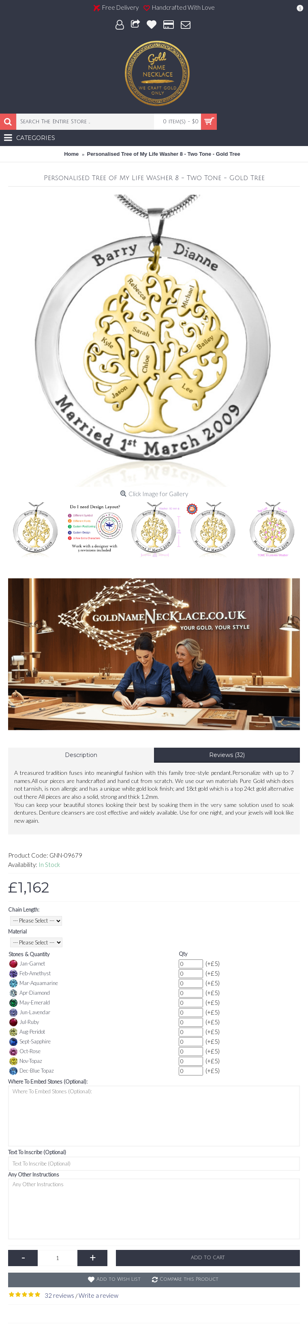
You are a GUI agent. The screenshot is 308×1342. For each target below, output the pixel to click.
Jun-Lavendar (29, 1013)
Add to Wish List (118, 1279)
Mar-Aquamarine (33, 983)
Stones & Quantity (29, 954)
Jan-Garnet (27, 964)
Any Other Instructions (33, 1174)
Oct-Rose (25, 1051)
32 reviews (59, 1295)
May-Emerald (29, 1003)
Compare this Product (189, 1279)
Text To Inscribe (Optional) (37, 1152)
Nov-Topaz (25, 1061)
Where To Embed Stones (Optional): (48, 1081)
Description (81, 755)
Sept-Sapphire (30, 1042)
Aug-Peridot (27, 1032)
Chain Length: (23, 909)
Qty (183, 954)
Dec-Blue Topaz (31, 1071)
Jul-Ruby (24, 1022)
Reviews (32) (227, 755)
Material (17, 931)
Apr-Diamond (29, 993)
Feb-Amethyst (30, 974)
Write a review (98, 1295)
